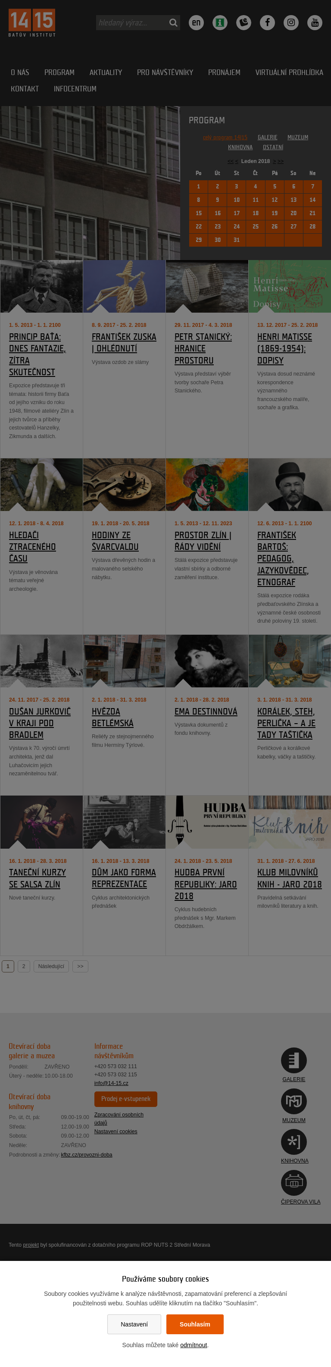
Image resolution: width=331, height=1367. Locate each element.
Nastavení (134, 1324)
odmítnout (193, 1345)
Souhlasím (195, 1324)
